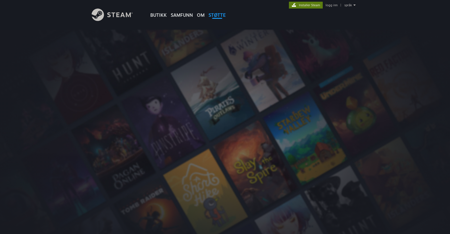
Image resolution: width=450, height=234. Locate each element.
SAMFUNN (182, 15)
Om (201, 15)
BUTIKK (158, 15)
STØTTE (217, 15)
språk (348, 5)
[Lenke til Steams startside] (116, 19)
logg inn (332, 5)
